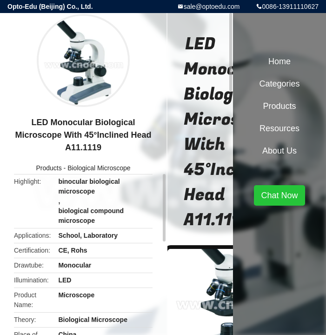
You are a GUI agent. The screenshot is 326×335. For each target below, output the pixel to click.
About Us (279, 150)
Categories (279, 83)
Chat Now (279, 195)
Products (48, 168)
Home (279, 61)
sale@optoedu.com (212, 6)
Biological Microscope (98, 168)
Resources (279, 128)
